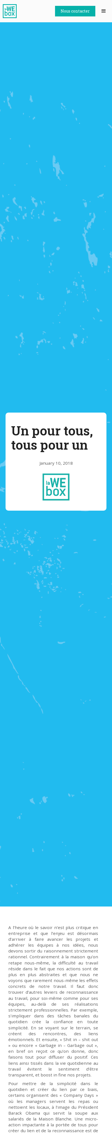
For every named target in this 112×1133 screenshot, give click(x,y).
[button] (103, 11)
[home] (11, 11)
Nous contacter (75, 11)
